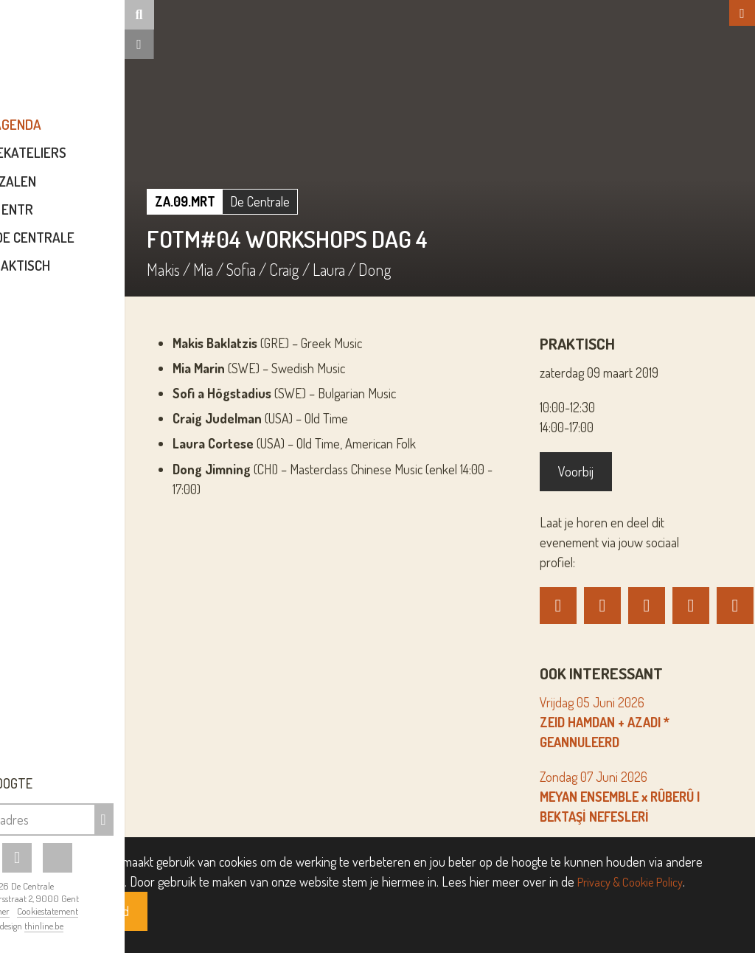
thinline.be (131, 926)
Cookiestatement (135, 911)
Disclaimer (77, 911)
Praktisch (105, 275)
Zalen (105, 191)
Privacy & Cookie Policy (636, 881)
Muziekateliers (105, 163)
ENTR (105, 219)
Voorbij (604, 471)
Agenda (105, 135)
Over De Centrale (105, 247)
